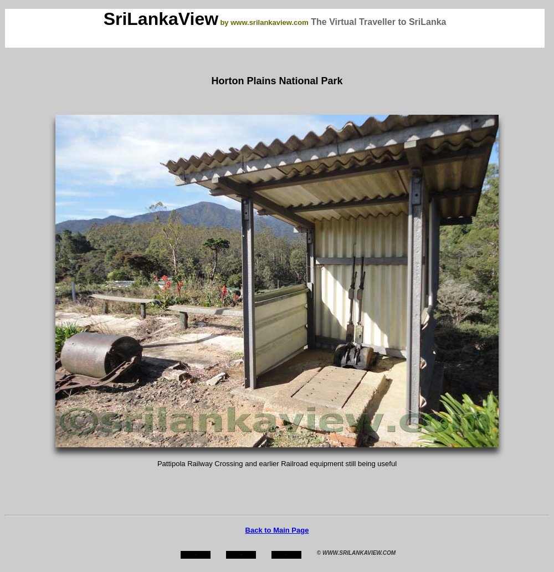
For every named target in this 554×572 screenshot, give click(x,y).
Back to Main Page (277, 530)
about (241, 554)
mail (286, 554)
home (195, 554)
